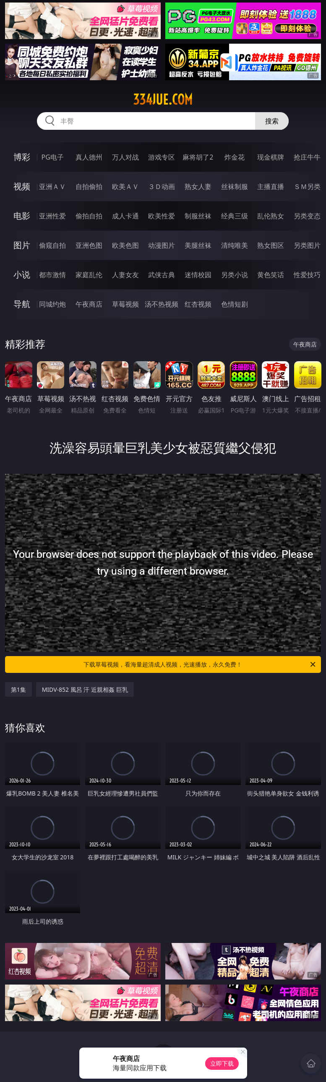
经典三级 (234, 216)
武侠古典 (161, 274)
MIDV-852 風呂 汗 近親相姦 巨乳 (85, 689)
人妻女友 (125, 274)
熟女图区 (270, 245)
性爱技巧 (307, 274)
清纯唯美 (234, 245)
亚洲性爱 (52, 216)
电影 (21, 215)
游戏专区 (161, 157)
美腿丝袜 (198, 245)
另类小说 (234, 274)
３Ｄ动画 (161, 186)
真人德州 (89, 157)
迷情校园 (198, 274)
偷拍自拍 (89, 216)
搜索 (272, 121)
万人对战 (125, 157)
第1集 (18, 689)
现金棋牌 (270, 157)
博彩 (21, 157)
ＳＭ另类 (307, 186)
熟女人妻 (198, 186)
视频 (21, 186)
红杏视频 (198, 304)
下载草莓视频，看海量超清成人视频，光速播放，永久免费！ (200, 664)
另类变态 (307, 216)
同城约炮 (52, 304)
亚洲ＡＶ (52, 186)
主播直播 (270, 186)
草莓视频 (125, 304)
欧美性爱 (161, 216)
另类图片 (307, 245)
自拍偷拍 (89, 186)
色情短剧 (234, 304)
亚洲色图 (89, 245)
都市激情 (52, 274)
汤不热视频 (161, 304)
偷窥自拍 (52, 245)
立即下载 (222, 1063)
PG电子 (53, 157)
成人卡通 (125, 216)
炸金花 (234, 157)
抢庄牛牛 (307, 157)
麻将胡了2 (198, 157)
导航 (21, 304)
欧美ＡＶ (125, 186)
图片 (21, 245)
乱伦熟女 (270, 216)
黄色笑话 (270, 274)
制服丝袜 (198, 216)
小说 (21, 274)
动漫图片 (161, 245)
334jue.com (163, 99)
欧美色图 (125, 245)
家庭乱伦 (89, 274)
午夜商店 (89, 304)
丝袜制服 (234, 186)
